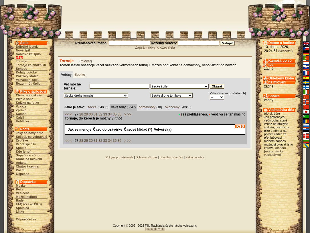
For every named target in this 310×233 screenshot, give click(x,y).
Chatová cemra (27, 166)
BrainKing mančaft (171, 157)
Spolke (21, 148)
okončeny (172, 107)
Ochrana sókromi (146, 157)
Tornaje (21, 61)
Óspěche (22, 174)
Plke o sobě (24, 99)
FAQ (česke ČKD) (29, 204)
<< (67, 114)
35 (115, 114)
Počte (20, 170)
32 (100, 114)
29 (86, 114)
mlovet (86, 61)
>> (129, 114)
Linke (20, 211)
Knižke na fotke (27, 102)
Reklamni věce (194, 157)
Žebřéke (22, 140)
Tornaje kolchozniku (31, 65)
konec (280, 148)
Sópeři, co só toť (28, 155)
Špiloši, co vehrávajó (31, 136)
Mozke (21, 185)
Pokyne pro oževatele (119, 157)
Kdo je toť (23, 151)
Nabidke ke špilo (28, 54)
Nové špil (23, 50)
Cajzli (20, 117)
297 (19, 57)
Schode (21, 68)
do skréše (272, 113)
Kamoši (21, 113)
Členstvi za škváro (30, 95)
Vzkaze (21, 106)
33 (105, 114)
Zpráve (21, 110)
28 (81, 114)
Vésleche (23, 193)
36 (119, 114)
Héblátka (22, 121)
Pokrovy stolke (27, 76)
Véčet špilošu (26, 144)
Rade (20, 200)
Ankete (21, 162)
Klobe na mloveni (29, 159)
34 (110, 114)
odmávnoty (147, 107)
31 (95, 114)
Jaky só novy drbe (30, 133)
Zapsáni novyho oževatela (155, 47)
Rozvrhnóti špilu (28, 83)
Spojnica (22, 208)
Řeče (19, 189)
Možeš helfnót (26, 196)
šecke (92, 107)
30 (90, 114)
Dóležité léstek (27, 46)
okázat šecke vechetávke (274, 153)
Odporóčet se (26, 219)
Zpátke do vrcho (155, 228)
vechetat (286, 51)
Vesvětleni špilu (28, 79)
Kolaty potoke (26, 72)
